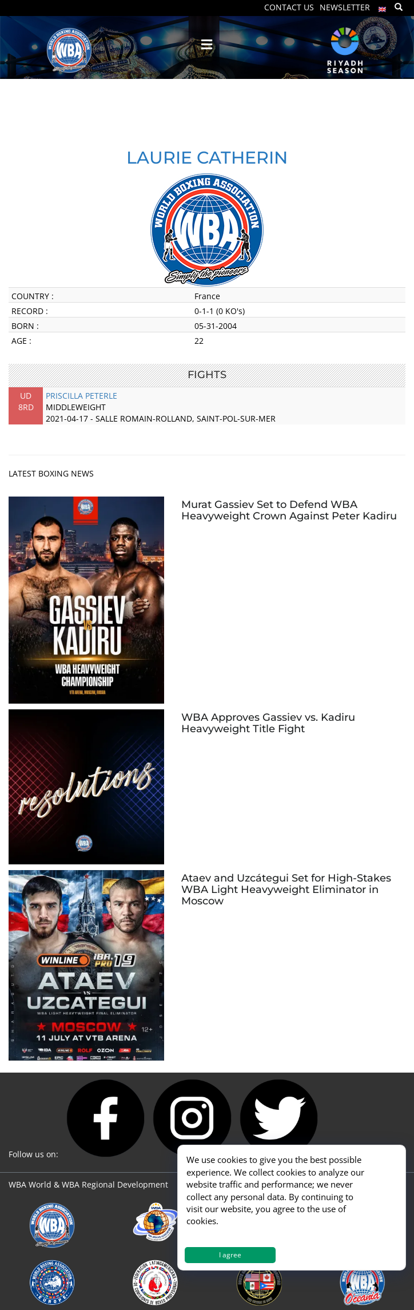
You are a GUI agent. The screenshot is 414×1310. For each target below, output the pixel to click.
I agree (230, 1255)
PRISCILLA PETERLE (81, 395)
